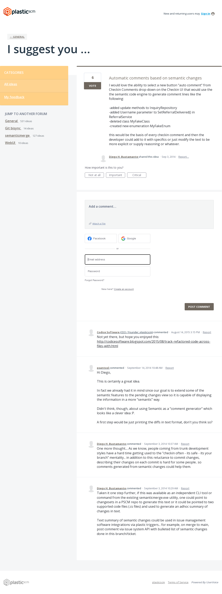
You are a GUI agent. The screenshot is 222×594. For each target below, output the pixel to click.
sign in (205, 13)
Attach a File (99, 223)
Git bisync (13, 128)
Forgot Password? (94, 280)
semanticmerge (17, 135)
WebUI (10, 143)
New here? (118, 289)
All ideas (10, 84)
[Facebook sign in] (101, 238)
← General (17, 37)
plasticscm (158, 582)
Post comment (199, 307)
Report (207, 332)
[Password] (117, 271)
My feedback (14, 97)
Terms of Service (178, 582)
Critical (139, 175)
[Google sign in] (134, 238)
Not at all (96, 175)
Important (117, 175)
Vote (92, 86)
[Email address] (117, 259)
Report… (183, 157)
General (11, 121)
